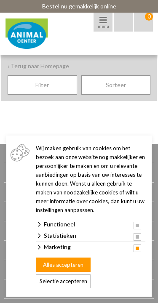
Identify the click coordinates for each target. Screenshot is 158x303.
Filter (42, 84)
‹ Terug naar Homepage (38, 65)
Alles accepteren (63, 264)
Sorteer (116, 84)
